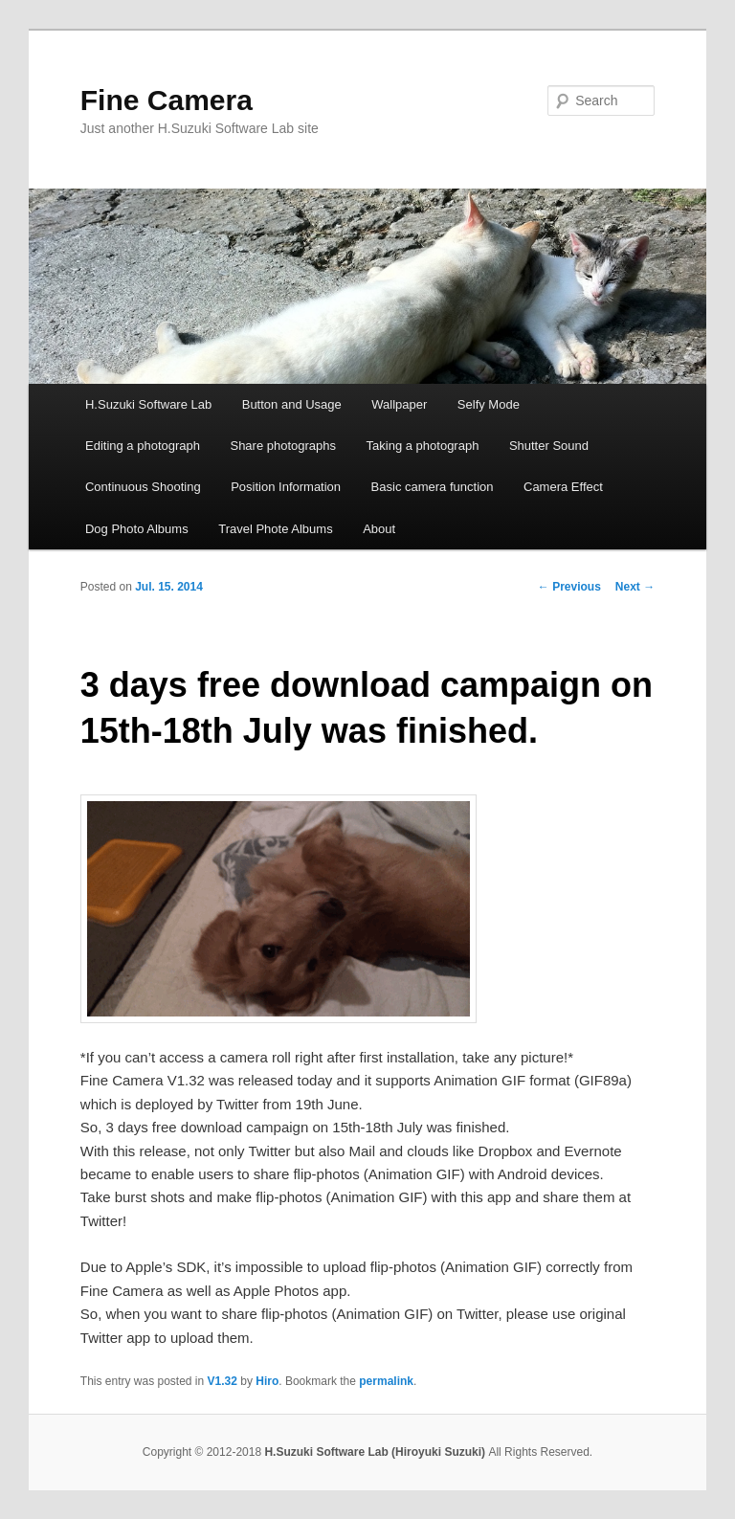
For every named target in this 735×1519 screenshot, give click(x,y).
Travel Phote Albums (275, 529)
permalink (386, 1381)
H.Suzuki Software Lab (148, 404)
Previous (569, 586)
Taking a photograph (423, 445)
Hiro (267, 1381)
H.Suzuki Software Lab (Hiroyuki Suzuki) (376, 1452)
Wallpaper (399, 404)
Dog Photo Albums (137, 529)
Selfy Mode (488, 404)
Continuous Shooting (143, 487)
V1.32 (222, 1381)
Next (635, 586)
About (379, 529)
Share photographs (283, 445)
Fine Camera (166, 100)
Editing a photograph (142, 445)
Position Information (286, 487)
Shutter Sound (549, 445)
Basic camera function (432, 487)
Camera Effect (563, 487)
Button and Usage (292, 404)
